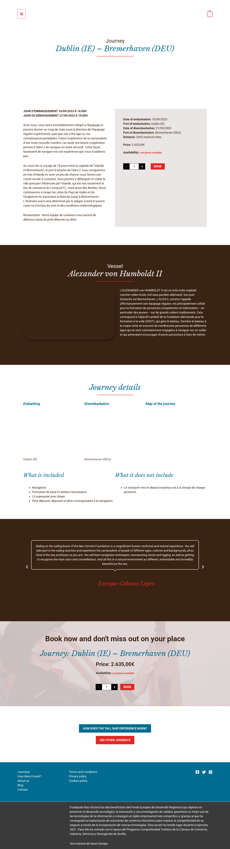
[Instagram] (210, 772)
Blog (20, 785)
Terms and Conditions (82, 772)
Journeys (24, 772)
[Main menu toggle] (22, 14)
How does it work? (29, 776)
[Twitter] (204, 772)
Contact (23, 789)
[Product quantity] (134, 166)
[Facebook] (197, 772)
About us (23, 780)
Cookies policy (77, 780)
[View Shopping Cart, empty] (210, 14)
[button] (27, 567)
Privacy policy (77, 776)
